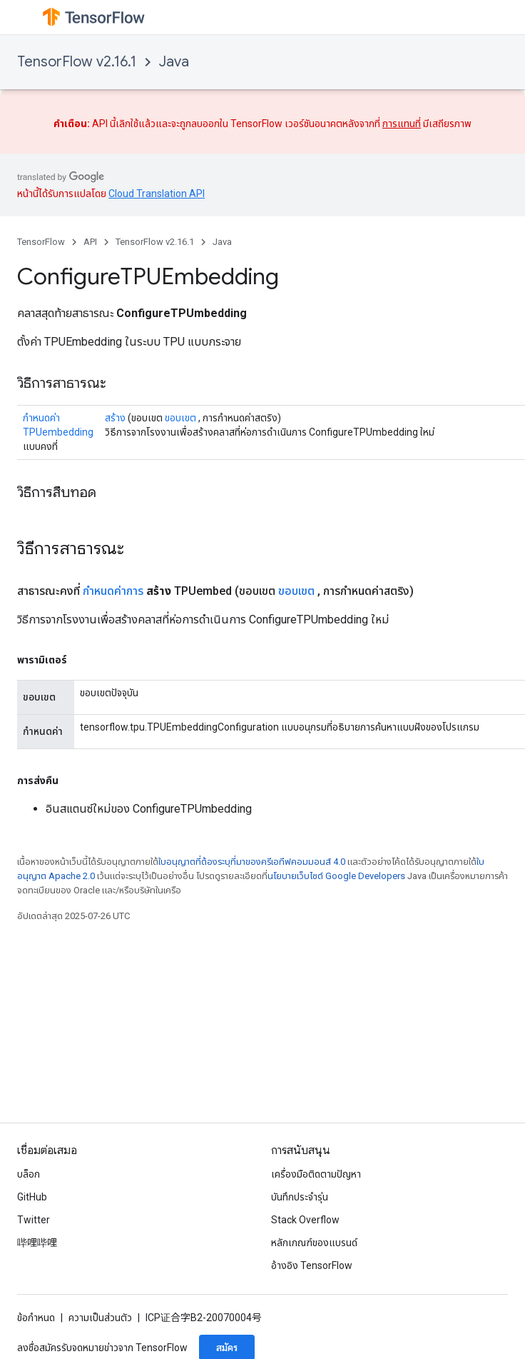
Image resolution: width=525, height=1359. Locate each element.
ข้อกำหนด (36, 1317)
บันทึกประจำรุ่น (299, 1197)
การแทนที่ (401, 123)
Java (174, 62)
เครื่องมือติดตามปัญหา (316, 1174)
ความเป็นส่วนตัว (100, 1317)
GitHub (32, 1197)
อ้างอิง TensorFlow (311, 1265)
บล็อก (28, 1174)
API (90, 241)
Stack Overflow (305, 1219)
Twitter (33, 1219)
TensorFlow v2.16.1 (76, 62)
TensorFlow (41, 241)
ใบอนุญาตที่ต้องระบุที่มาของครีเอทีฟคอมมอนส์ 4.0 (251, 861)
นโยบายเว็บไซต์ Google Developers (336, 876)
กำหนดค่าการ (113, 591)
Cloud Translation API (156, 193)
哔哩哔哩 (37, 1242)
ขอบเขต (180, 417)
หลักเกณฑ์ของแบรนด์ (314, 1242)
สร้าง (115, 417)
